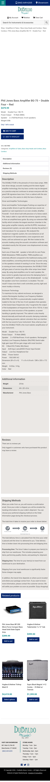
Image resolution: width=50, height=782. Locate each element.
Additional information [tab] (11, 165)
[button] (12, 138)
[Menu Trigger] (3, 3)
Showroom (42, 2)
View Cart (38, 18)
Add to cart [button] (8, 642)
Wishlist (26, 18)
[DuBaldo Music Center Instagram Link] (28, 766)
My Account (12, 18)
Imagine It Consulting (35, 774)
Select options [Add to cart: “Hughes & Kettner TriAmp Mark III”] (9, 701)
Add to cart (10, 132)
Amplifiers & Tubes (15, 150)
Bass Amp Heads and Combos (32, 150)
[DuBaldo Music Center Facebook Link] (22, 766)
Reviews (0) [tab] (7, 170)
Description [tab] (7, 160)
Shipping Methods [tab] (10, 174)
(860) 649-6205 (24, 2)
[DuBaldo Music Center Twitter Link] (25, 766)
